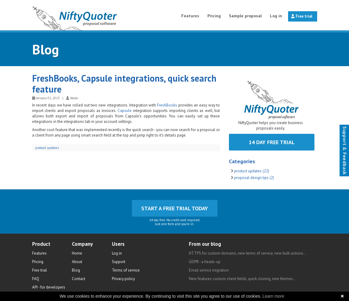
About (77, 261)
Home (77, 253)
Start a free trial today (174, 208)
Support (118, 261)
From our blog (205, 244)
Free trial (301, 16)
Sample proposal (245, 16)
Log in (276, 16)
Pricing (214, 16)
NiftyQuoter (90, 15)
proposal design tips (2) (254, 177)
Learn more (273, 296)
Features (190, 16)
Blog (45, 49)
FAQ (35, 278)
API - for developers (48, 287)
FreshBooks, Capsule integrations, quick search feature (124, 83)
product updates (47, 148)
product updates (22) (251, 171)
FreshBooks (167, 105)
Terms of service (126, 270)
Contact (78, 278)
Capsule (125, 110)
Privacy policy (123, 278)
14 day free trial (272, 142)
